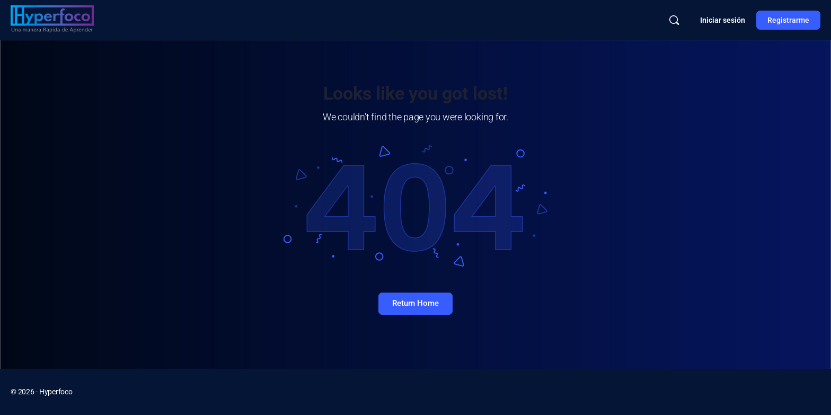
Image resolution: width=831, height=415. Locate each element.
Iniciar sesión (722, 20)
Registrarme (788, 20)
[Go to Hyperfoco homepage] (52, 19)
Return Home (415, 303)
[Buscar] (674, 20)
